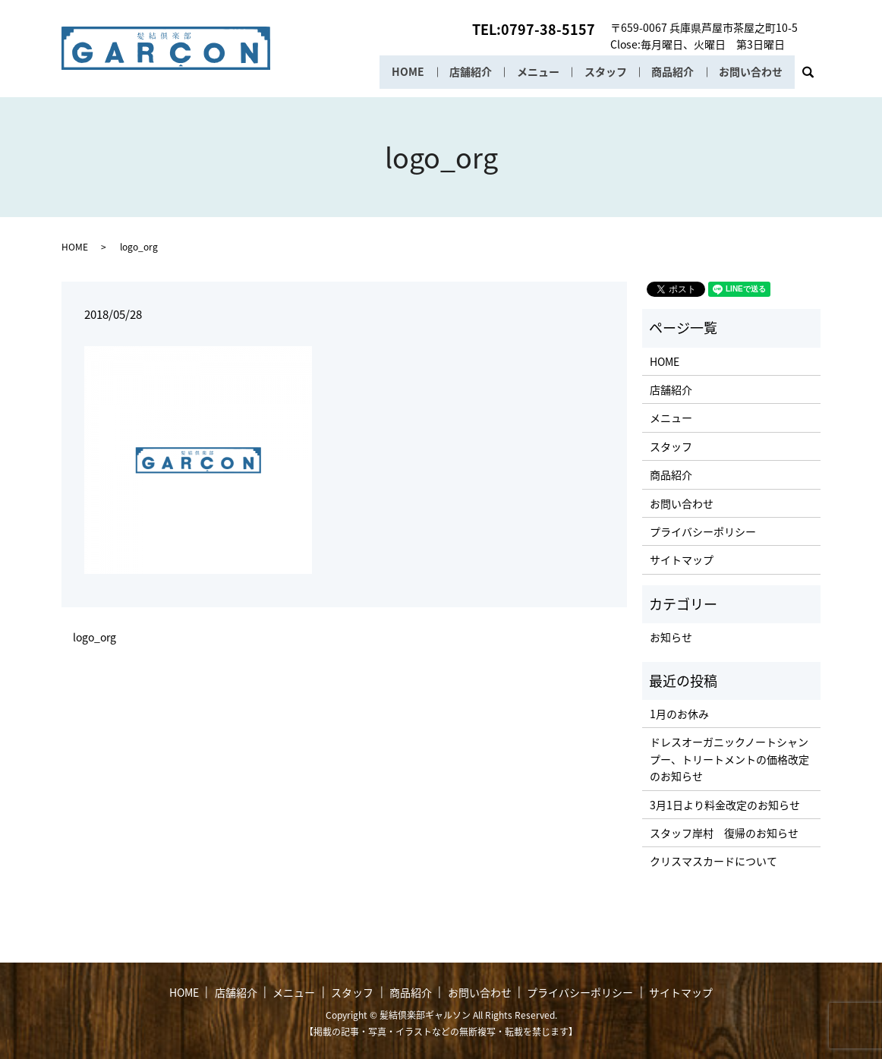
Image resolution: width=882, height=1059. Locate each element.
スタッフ (603, 72)
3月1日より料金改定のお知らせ (725, 804)
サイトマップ (681, 559)
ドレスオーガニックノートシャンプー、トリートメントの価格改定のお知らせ (729, 758)
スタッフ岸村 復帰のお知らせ (724, 832)
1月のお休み (679, 713)
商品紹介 (671, 72)
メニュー (536, 72)
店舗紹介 (467, 72)
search (814, 76)
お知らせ (671, 637)
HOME (405, 72)
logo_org (94, 637)
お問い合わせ (751, 72)
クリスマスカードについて (713, 860)
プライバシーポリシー (703, 531)
